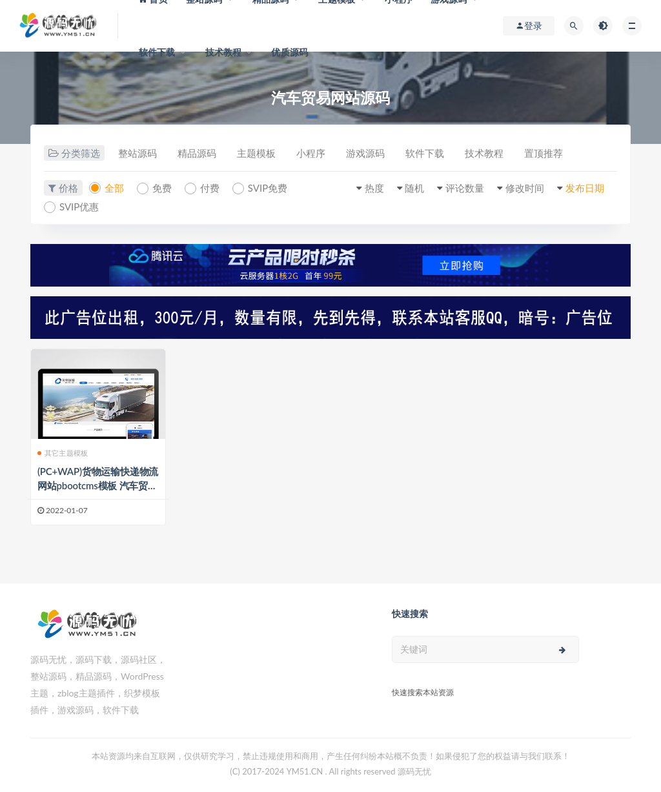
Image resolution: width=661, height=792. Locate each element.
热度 (374, 188)
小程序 (310, 153)
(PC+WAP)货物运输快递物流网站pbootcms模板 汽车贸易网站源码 (97, 485)
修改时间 (524, 188)
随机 (414, 188)
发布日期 (584, 188)
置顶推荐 (543, 153)
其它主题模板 (62, 453)
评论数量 (464, 188)
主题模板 (256, 153)
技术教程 (223, 51)
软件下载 (157, 51)
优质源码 (289, 51)
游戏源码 (365, 153)
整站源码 (137, 153)
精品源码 (197, 153)
